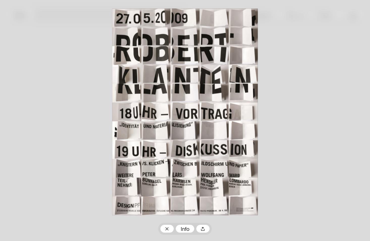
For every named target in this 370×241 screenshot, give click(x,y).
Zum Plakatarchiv (167, 229)
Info (185, 229)
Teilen (203, 229)
